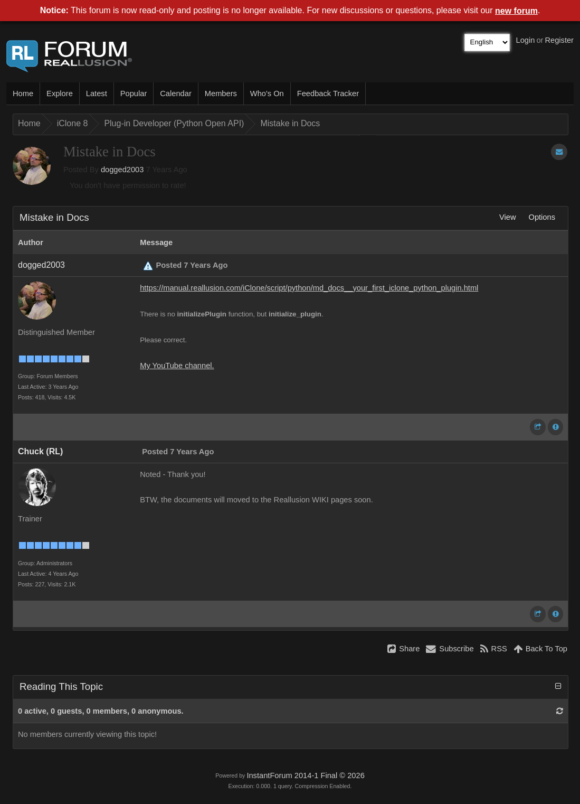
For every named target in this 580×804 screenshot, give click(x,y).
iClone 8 (72, 123)
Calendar (175, 93)
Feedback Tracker (328, 93)
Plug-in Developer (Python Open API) (174, 123)
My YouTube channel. (177, 365)
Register (559, 40)
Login (525, 40)
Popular (134, 93)
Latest (96, 93)
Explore (59, 93)
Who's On (267, 93)
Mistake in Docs (290, 123)
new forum (516, 10)
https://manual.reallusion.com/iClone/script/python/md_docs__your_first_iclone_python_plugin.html (309, 288)
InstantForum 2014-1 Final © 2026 (305, 775)
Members (220, 93)
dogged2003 (122, 169)
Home (23, 93)
